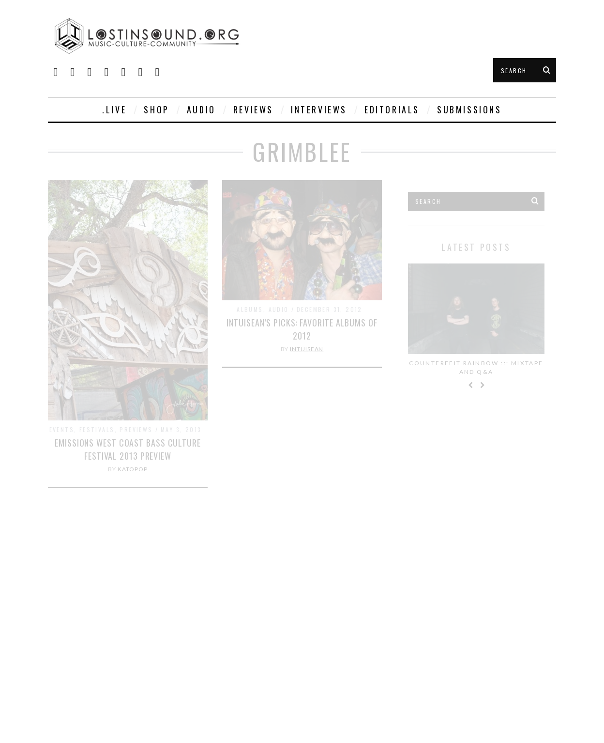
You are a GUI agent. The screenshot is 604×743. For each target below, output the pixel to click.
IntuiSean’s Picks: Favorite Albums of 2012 (301, 329)
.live (114, 109)
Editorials (392, 109)
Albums (250, 309)
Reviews (253, 109)
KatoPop (132, 469)
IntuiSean (306, 349)
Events (61, 429)
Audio (201, 109)
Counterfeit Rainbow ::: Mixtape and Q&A (476, 367)
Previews (136, 429)
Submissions (469, 109)
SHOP (156, 109)
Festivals (97, 429)
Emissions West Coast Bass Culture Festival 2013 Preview (128, 449)
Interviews (319, 109)
